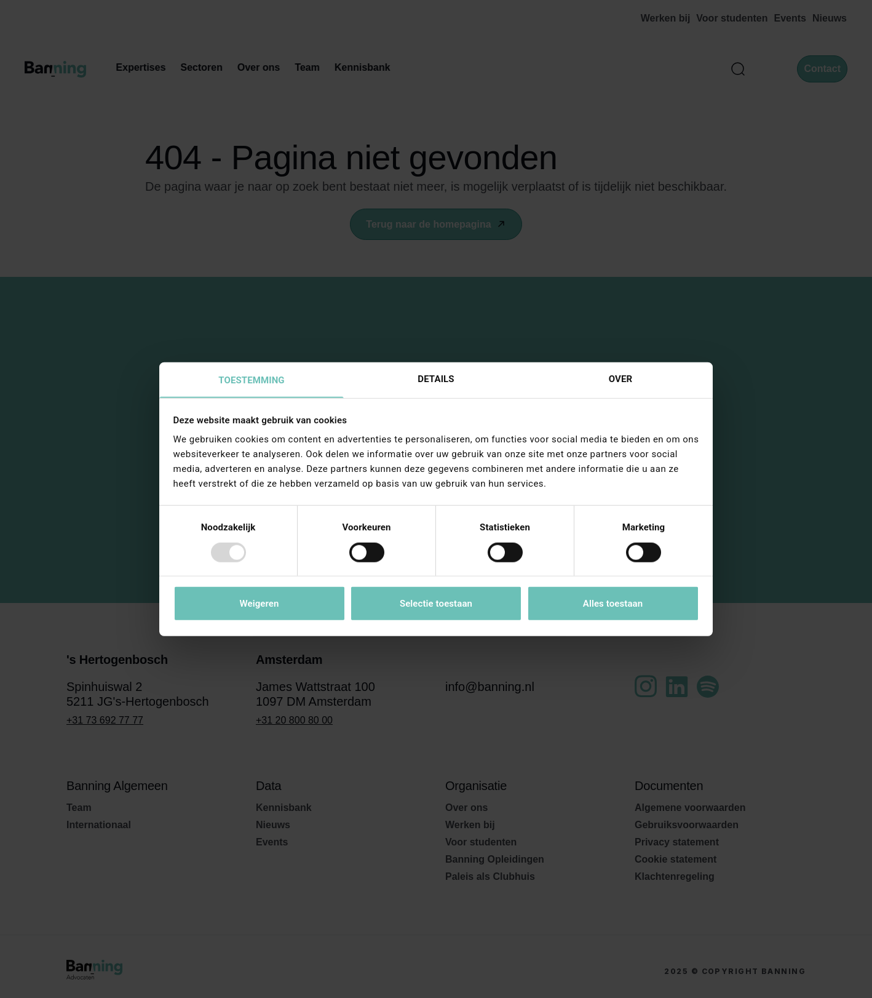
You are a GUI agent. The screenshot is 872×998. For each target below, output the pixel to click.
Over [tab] (620, 378)
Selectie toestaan (436, 604)
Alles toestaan (613, 604)
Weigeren (259, 604)
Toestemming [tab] (251, 380)
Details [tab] (436, 378)
